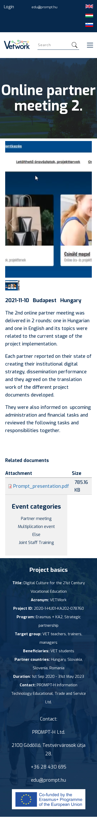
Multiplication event (36, 526)
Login (9, 7)
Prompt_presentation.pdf (41, 486)
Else (36, 534)
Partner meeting (36, 518)
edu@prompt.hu (44, 7)
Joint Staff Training (36, 542)
